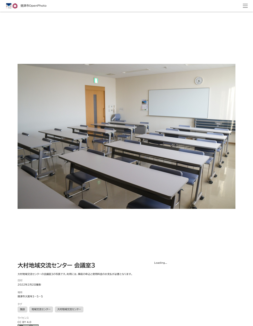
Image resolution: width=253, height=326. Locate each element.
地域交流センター (41, 309)
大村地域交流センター (69, 309)
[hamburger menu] (245, 5)
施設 (22, 309)
